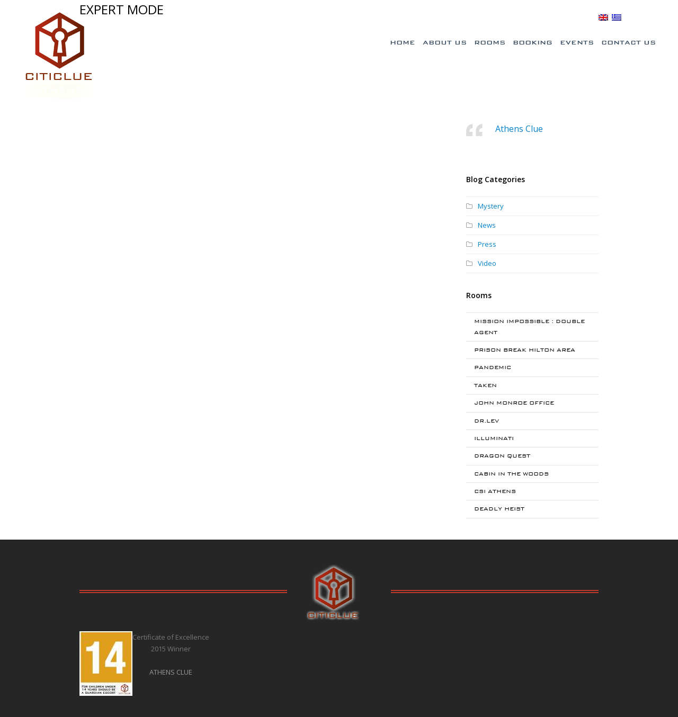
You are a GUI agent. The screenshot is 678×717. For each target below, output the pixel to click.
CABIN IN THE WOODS (511, 473)
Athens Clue (519, 129)
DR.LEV (486, 420)
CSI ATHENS (495, 491)
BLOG (583, 17)
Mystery (491, 206)
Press (487, 244)
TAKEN (485, 385)
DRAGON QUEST (502, 455)
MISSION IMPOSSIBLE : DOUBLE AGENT (529, 326)
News (487, 225)
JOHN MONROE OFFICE (514, 402)
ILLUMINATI (494, 438)
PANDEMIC (492, 367)
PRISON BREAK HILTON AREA (524, 349)
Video (487, 263)
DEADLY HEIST (499, 508)
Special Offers (446, 17)
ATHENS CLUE (170, 672)
